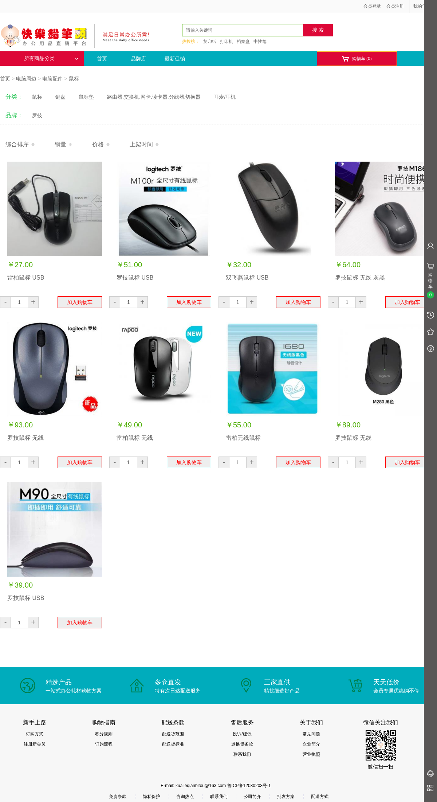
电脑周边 (26, 79)
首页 (102, 59)
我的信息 (424, 6)
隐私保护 (151, 796)
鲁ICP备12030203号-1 (249, 785)
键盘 (60, 97)
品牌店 (138, 59)
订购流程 (104, 744)
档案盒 (243, 41)
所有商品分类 (51, 58)
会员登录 (372, 6)
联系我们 (242, 754)
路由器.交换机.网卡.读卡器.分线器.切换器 (154, 97)
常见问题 (311, 733)
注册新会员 (35, 744)
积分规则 (104, 733)
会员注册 (395, 6)
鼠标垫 (86, 97)
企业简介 (311, 744)
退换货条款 (242, 744)
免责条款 (117, 796)
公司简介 (252, 796)
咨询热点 (185, 796)
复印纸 (209, 41)
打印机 (226, 41)
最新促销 (175, 59)
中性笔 (260, 41)
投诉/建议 (242, 733)
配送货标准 (173, 744)
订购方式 (34, 733)
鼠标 (74, 79)
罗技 (37, 115)
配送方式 (319, 796)
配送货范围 (173, 733)
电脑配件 (52, 79)
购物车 (356, 59)
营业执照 (311, 754)
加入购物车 (79, 302)
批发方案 (286, 796)
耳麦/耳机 (225, 97)
